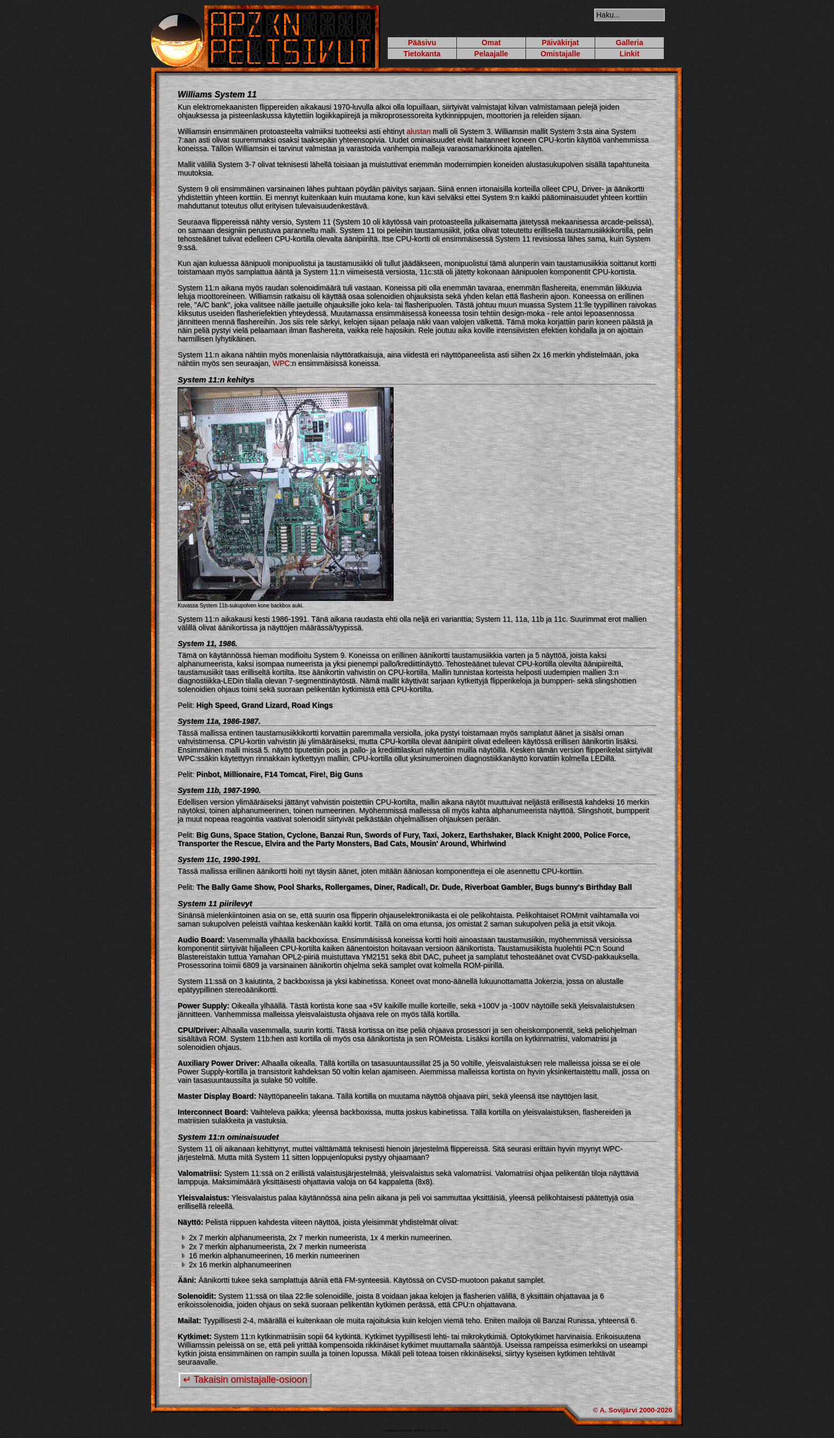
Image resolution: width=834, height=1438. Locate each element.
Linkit (629, 53)
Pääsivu (422, 42)
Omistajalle (560, 53)
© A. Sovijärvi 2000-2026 (632, 1410)
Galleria (629, 42)
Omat (491, 42)
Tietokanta (422, 53)
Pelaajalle (491, 53)
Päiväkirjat (560, 42)
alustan (418, 131)
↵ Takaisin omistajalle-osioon (245, 1379)
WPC (281, 363)
